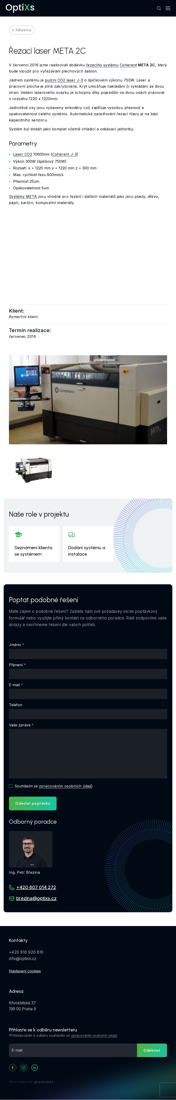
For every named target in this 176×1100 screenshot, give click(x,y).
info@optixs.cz (22, 958)
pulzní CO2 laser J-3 (64, 80)
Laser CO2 (22, 154)
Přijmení (16, 665)
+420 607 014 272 (36, 887)
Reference (23, 30)
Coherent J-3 (64, 154)
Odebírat (152, 1050)
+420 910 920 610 (26, 952)
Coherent (128, 65)
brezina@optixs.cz (36, 898)
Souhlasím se (53, 786)
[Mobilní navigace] (168, 8)
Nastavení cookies (25, 971)
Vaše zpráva (19, 725)
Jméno (15, 645)
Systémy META (23, 196)
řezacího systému (102, 65)
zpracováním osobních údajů (65, 786)
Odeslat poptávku (32, 803)
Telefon (15, 705)
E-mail (14, 685)
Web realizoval (32, 1082)
